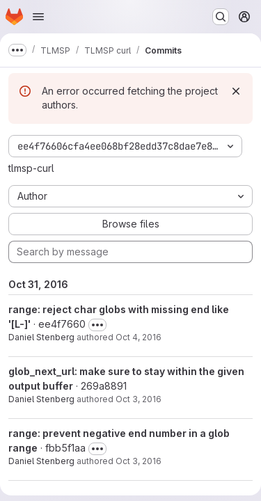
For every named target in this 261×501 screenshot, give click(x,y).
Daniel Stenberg (41, 337)
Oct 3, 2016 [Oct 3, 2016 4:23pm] (138, 399)
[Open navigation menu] (38, 17)
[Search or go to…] (220, 16)
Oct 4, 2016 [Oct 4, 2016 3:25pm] (138, 337)
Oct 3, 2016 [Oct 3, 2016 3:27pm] (138, 461)
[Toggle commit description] (97, 325)
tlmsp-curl (31, 168)
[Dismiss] (236, 91)
